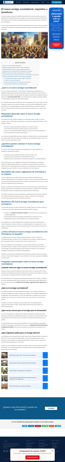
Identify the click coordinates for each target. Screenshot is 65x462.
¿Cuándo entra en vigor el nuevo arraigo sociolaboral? (17, 78)
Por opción (41, 448)
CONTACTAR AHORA (56, 44)
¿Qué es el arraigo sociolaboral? (11, 80)
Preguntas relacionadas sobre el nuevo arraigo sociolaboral (16, 76)
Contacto (53, 453)
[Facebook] (4, 451)
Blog (48, 2)
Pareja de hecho (55, 443)
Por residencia (42, 443)
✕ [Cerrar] (52, 450)
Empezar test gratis (32, 457)
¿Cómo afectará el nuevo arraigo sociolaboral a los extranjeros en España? (20, 74)
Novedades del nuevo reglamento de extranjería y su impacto (17, 71)
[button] (24, 426)
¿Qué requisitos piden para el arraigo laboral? (15, 84)
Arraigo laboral (29, 446)
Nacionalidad (26, 2)
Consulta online (56, 2)
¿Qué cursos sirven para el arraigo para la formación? (17, 82)
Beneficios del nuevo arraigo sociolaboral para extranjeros (16, 73)
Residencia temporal (30, 443)
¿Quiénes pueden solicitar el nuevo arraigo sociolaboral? (16, 69)
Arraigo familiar (29, 448)
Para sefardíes (42, 446)
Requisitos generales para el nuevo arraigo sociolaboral (15, 67)
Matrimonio (54, 444)
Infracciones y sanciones (55, 447)
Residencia (18, 2)
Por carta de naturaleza (43, 444)
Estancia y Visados (35, 2)
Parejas (43, 2)
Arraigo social (28, 444)
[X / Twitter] (10, 451)
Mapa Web (60, 459)
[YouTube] (7, 451)
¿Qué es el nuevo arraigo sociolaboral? (11, 65)
